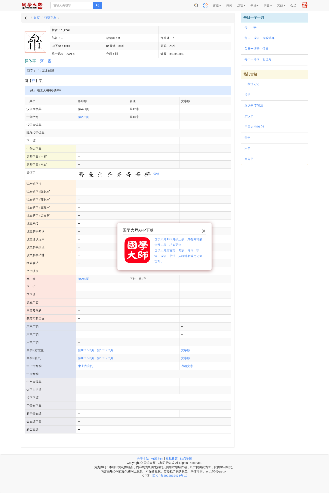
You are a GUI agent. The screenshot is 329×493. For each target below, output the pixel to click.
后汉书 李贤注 (254, 105)
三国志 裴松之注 (255, 126)
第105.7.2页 (105, 350)
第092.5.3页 (86, 350)
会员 (293, 5)
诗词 (229, 5)
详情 (156, 174)
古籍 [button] (217, 5)
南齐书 (249, 159)
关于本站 (143, 458)
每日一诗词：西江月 (258, 59)
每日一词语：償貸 (256, 48)
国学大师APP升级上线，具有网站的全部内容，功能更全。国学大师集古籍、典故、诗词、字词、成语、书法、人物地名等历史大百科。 (178, 250)
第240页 (83, 279)
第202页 (83, 117)
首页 (37, 17)
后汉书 (249, 116)
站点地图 (186, 458)
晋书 (247, 137)
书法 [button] (254, 5)
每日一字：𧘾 (252, 27)
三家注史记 (252, 84)
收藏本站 (157, 458)
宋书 (247, 148)
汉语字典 (50, 17)
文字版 (185, 350)
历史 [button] (268, 5)
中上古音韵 (85, 366)
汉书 (247, 94)
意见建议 (172, 458)
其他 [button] (281, 5)
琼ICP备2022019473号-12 (170, 475)
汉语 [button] (241, 5)
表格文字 (187, 366)
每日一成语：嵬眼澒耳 (259, 38)
